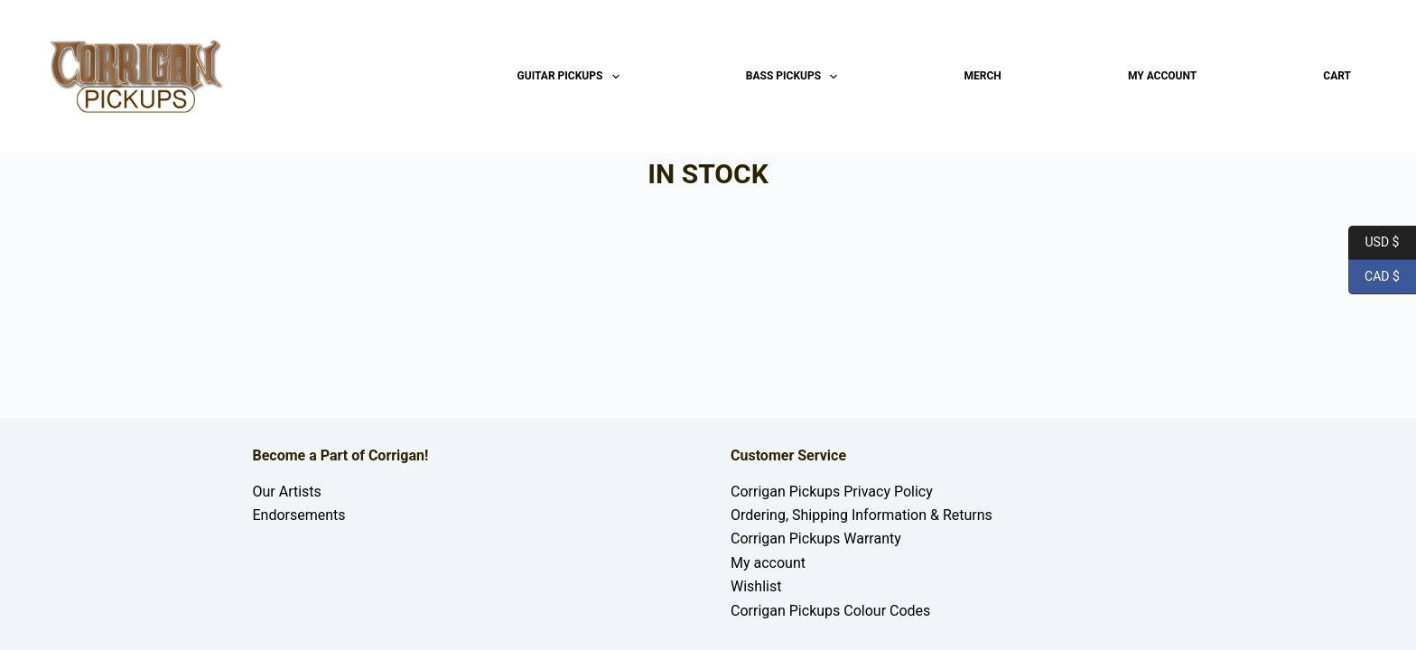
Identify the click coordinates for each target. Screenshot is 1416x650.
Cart (1337, 76)
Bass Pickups (795, 77)
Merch (982, 76)
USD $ (1373, 243)
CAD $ (1374, 277)
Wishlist (756, 586)
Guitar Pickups (572, 77)
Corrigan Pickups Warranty (816, 538)
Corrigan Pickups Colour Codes (830, 610)
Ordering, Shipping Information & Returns (861, 515)
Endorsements (299, 515)
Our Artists (287, 491)
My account (1162, 76)
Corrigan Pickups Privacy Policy (832, 491)
